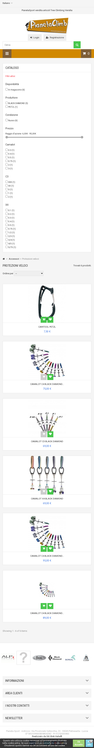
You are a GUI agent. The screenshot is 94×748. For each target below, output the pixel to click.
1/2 (11, 232)
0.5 (11, 157)
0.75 (12, 161)
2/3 (11, 236)
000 (11, 182)
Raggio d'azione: (13, 133)
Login (34, 37)
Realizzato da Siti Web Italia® (47, 736)
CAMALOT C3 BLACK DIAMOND (47, 441)
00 (11, 186)
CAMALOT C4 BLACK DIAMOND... (47, 384)
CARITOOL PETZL (47, 327)
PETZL (13, 107)
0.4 (11, 154)
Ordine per (8, 273)
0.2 (11, 214)
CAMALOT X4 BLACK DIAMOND (47, 498)
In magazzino (16, 90)
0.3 (11, 150)
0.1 (11, 210)
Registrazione (55, 37)
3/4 (11, 240)
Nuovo (13, 120)
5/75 (12, 247)
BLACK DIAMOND (18, 103)
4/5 (11, 243)
